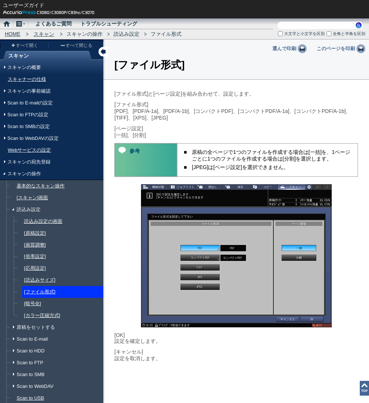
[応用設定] (35, 268)
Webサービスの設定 (29, 150)
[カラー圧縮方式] (42, 315)
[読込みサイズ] (39, 280)
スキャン (44, 34)
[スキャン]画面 (32, 197)
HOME (12, 34)
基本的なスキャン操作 (41, 186)
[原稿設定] (35, 233)
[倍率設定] (35, 256)
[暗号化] (32, 303)
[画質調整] (35, 245)
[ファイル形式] (39, 291)
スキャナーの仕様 (27, 79)
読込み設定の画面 (43, 221)
